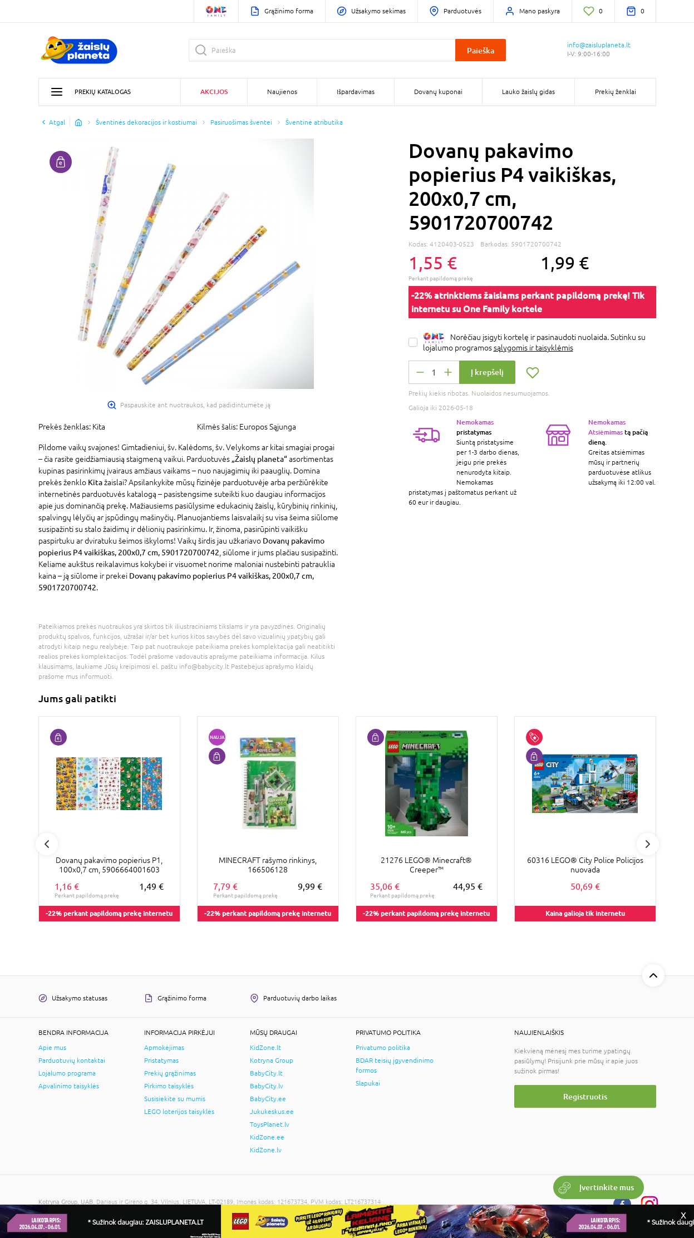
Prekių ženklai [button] (615, 92)
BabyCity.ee (268, 1099)
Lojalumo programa (67, 1073)
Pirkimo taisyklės (169, 1086)
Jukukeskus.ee (272, 1112)
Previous (47, 844)
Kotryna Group (271, 1060)
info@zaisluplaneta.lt (599, 45)
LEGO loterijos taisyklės (179, 1112)
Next (648, 844)
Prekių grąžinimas (170, 1073)
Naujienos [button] (282, 92)
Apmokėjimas (164, 1048)
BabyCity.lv (266, 1086)
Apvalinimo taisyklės (68, 1086)
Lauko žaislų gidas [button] (528, 92)
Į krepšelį (487, 372)
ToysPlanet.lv (269, 1124)
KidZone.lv (266, 1150)
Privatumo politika (383, 1048)
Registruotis (585, 1096)
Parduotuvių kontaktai (71, 1060)
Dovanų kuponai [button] (438, 92)
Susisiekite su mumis (174, 1099)
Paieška (480, 50)
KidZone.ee (267, 1137)
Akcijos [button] (214, 91)
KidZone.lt (265, 1048)
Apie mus (52, 1048)
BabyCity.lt (266, 1073)
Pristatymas (161, 1060)
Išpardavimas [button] (356, 92)
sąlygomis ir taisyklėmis (533, 347)
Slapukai (368, 1083)
